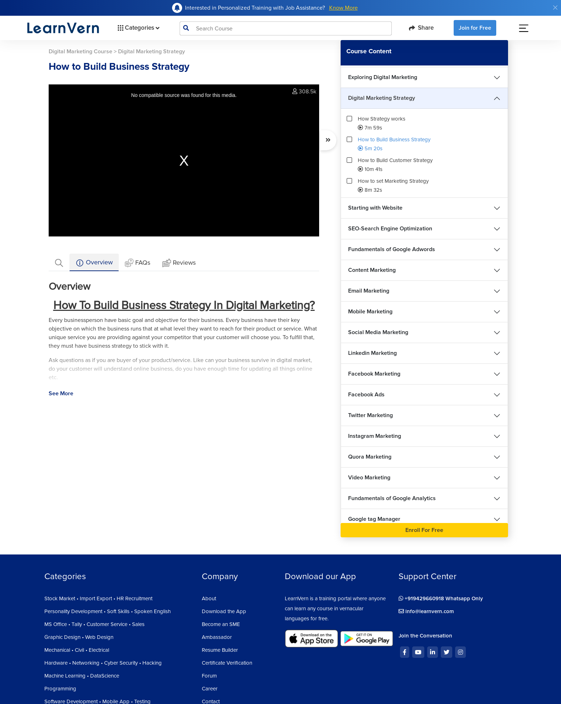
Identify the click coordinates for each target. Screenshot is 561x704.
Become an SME (221, 624)
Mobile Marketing (370, 311)
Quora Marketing (369, 456)
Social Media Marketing (378, 332)
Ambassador (217, 637)
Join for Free (475, 27)
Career (210, 688)
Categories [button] (138, 28)
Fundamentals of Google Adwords (391, 249)
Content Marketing (372, 270)
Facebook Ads (366, 394)
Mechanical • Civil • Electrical (76, 650)
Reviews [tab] (179, 263)
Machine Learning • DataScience (81, 676)
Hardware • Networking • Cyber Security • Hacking (103, 663)
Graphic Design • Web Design (78, 637)
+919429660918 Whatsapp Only (441, 598)
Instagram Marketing (374, 436)
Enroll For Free (424, 530)
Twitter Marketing (370, 415)
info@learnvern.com (426, 611)
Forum (209, 676)
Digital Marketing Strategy (381, 98)
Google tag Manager (374, 519)
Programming (60, 688)
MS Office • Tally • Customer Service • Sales (94, 624)
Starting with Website (375, 207)
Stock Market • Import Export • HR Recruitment (98, 598)
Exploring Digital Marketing (382, 77)
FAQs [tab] (137, 263)
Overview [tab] (94, 262)
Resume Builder (220, 650)
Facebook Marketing (374, 373)
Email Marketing (368, 290)
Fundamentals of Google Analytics (392, 498)
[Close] (555, 7)
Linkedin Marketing (372, 353)
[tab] (59, 262)
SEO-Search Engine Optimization (390, 228)
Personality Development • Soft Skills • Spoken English (107, 611)
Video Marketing (369, 477)
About (209, 598)
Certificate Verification (227, 663)
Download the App (224, 611)
